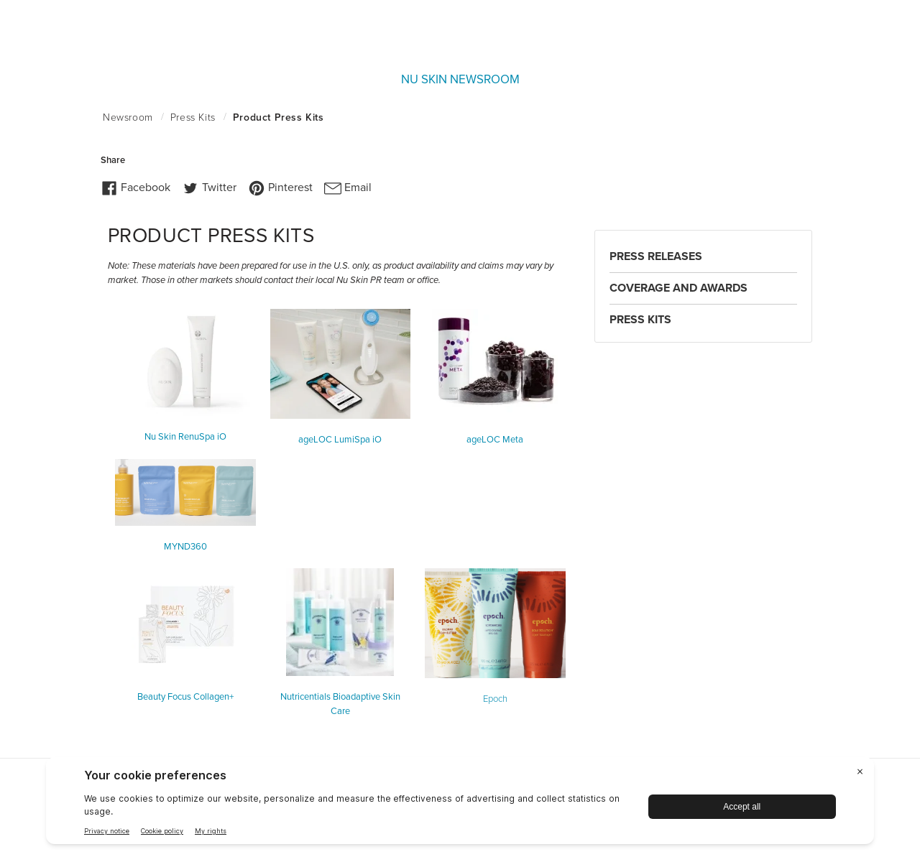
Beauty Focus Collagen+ (185, 697)
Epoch (495, 699)
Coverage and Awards (679, 288)
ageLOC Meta (494, 439)
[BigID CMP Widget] (460, 804)
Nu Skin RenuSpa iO (185, 437)
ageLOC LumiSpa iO (340, 439)
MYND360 (185, 546)
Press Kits (640, 319)
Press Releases (656, 256)
